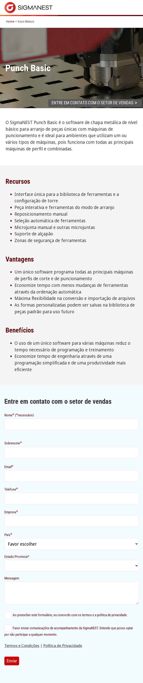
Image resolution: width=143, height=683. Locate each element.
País (8, 534)
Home (10, 21)
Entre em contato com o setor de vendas (92, 102)
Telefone (11, 489)
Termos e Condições (21, 645)
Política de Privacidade (62, 645)
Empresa (11, 511)
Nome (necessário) (19, 414)
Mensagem (11, 578)
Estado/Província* (16, 557)
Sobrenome (13, 442)
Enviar (12, 660)
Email (8, 466)
